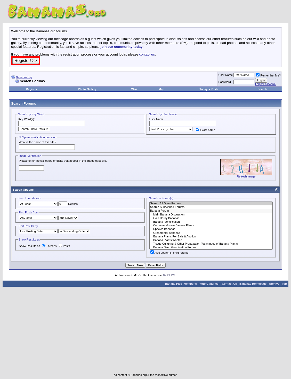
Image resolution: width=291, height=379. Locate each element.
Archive (274, 283)
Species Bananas (211, 229)
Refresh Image (246, 176)
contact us (147, 54)
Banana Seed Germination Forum (211, 247)
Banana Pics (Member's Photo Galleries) (192, 283)
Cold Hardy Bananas (211, 218)
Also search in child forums (169, 252)
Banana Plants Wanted (211, 240)
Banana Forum (211, 211)
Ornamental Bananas (211, 233)
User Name (226, 74)
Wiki (134, 89)
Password (225, 81)
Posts (64, 245)
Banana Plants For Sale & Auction (211, 236)
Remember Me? (268, 75)
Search (262, 89)
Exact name (205, 130)
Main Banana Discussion (211, 214)
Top (284, 283)
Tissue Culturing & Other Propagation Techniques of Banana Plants (211, 244)
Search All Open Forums (211, 203)
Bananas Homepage (252, 283)
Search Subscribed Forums (211, 207)
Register (31, 89)
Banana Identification (211, 222)
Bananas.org (24, 77)
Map (161, 89)
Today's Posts (208, 89)
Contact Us (229, 283)
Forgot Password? (265, 84)
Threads (49, 245)
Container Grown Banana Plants (211, 225)
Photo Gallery (87, 89)
